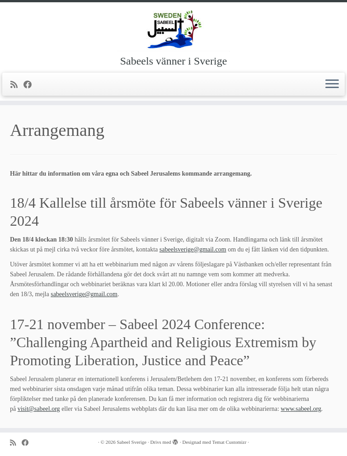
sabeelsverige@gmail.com (192, 249)
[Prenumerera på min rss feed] (16, 84)
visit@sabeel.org (39, 408)
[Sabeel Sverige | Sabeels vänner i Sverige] (173, 29)
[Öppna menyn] (332, 84)
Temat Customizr (229, 442)
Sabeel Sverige (131, 442)
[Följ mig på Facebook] (30, 84)
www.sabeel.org (301, 408)
